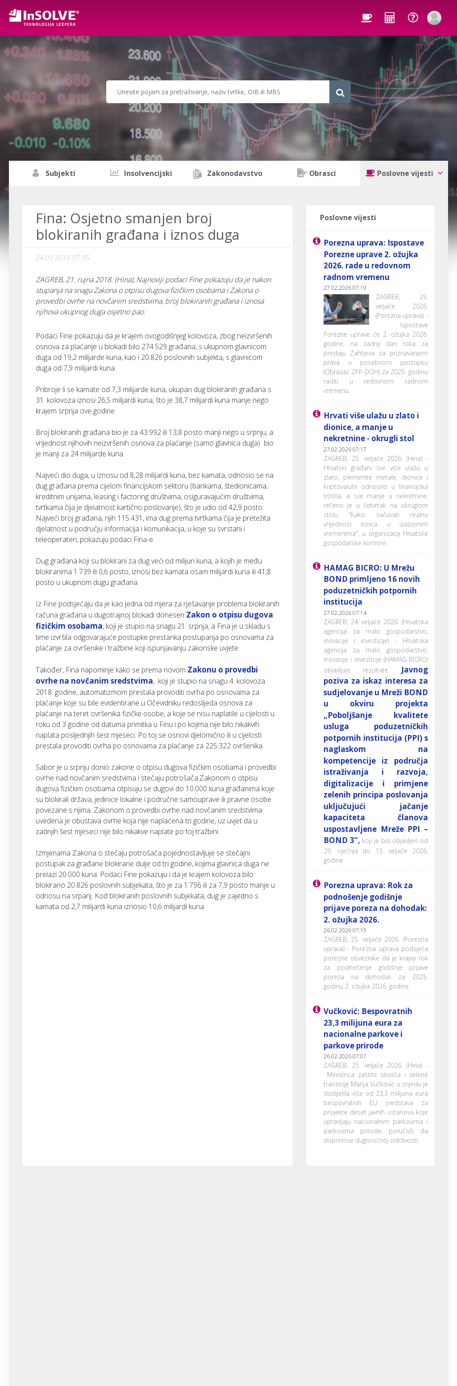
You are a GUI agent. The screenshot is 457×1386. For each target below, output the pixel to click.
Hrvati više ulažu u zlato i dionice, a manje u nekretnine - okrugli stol (371, 426)
